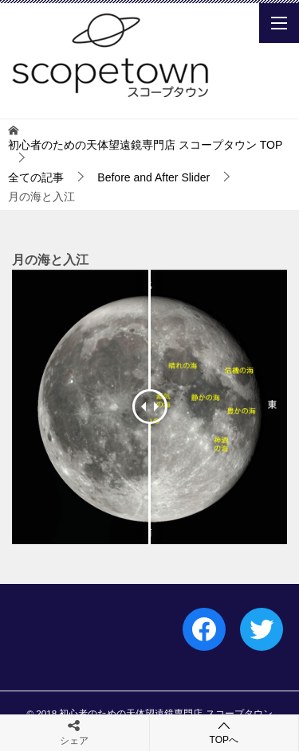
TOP (145, 144)
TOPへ (224, 732)
